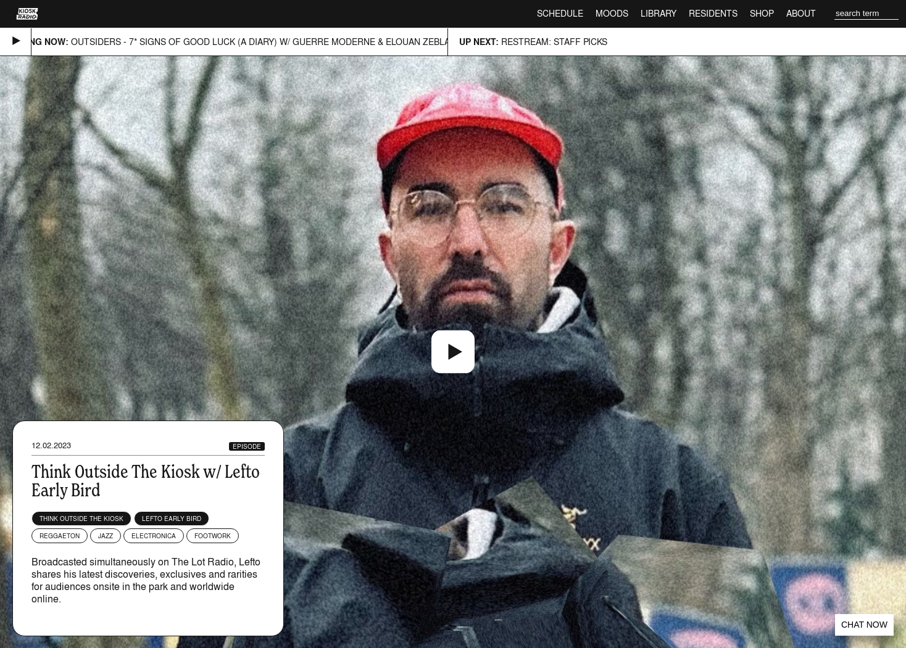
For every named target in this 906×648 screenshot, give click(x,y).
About (801, 13)
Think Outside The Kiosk (81, 518)
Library (658, 13)
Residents (713, 13)
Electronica (153, 535)
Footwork (212, 535)
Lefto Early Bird (171, 518)
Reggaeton (59, 535)
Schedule (560, 13)
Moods (612, 13)
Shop (762, 13)
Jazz (105, 535)
